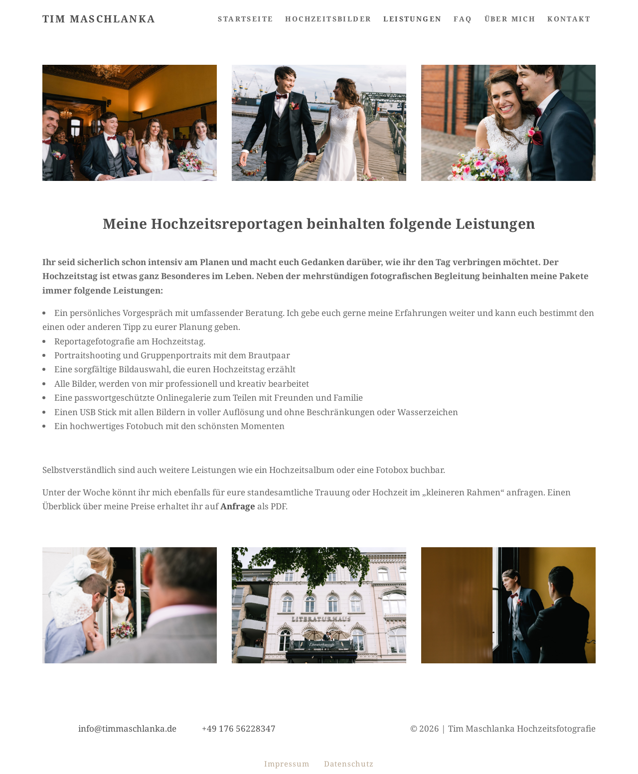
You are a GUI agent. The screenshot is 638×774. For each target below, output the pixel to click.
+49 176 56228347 (239, 728)
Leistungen (412, 18)
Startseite (245, 18)
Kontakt (569, 18)
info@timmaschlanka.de (127, 728)
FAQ (463, 18)
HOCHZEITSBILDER (328, 18)
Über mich (510, 18)
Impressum (287, 764)
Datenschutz (349, 764)
